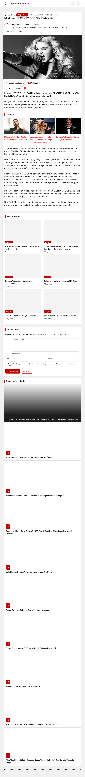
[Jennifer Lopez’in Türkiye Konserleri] (23, 304)
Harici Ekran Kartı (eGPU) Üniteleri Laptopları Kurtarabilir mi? (32, 724)
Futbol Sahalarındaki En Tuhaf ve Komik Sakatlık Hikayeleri (31, 648)
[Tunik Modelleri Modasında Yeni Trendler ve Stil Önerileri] (42, 441)
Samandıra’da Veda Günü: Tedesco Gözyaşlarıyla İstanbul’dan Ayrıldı (35, 495)
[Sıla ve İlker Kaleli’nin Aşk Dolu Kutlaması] (62, 304)
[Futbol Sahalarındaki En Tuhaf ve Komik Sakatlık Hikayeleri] (42, 632)
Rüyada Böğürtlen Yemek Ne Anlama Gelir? (24, 686)
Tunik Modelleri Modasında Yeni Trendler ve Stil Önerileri (30, 457)
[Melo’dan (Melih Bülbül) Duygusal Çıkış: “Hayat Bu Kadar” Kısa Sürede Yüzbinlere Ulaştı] (42, 746)
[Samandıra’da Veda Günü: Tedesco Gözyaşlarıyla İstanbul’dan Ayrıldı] (42, 479)
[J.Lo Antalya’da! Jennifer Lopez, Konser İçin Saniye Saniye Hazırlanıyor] (42, 131)
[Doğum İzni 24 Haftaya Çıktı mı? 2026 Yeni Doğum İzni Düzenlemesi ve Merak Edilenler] (42, 518)
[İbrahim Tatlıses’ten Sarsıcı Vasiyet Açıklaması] (68, 131)
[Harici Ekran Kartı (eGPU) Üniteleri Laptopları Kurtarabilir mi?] (42, 708)
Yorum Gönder (12, 371)
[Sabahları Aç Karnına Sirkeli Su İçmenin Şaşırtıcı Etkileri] (42, 556)
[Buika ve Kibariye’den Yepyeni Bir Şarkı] (62, 270)
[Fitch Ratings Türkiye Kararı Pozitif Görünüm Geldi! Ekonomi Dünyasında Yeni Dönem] (42, 403)
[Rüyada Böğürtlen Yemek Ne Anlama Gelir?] (42, 670)
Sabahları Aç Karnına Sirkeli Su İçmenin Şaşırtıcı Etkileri (29, 572)
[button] (78, 3)
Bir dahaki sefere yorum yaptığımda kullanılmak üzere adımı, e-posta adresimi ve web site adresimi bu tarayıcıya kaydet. (43, 364)
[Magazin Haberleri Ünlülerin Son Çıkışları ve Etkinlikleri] (16, 131)
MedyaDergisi (16, 24)
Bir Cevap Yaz (13, 330)
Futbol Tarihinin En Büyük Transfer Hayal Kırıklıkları (27, 610)
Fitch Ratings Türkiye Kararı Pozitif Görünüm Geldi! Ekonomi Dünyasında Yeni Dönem (42, 419)
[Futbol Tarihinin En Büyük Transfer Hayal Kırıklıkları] (42, 594)
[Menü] (6, 3)
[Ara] (73, 3)
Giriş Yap (26, 371)
